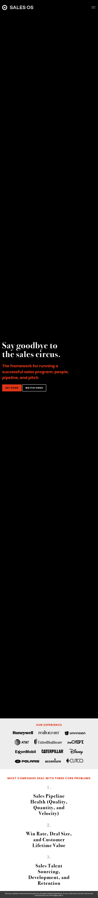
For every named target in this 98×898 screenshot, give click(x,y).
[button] (93, 7)
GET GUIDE (11, 387)
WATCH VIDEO (34, 387)
